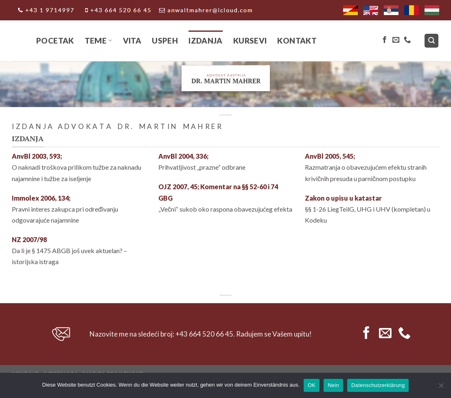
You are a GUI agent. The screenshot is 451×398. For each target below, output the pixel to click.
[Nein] (441, 387)
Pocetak (55, 40)
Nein (333, 385)
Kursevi (250, 40)
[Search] (432, 41)
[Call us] (407, 40)
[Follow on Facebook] (384, 40)
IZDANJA (205, 40)
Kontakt (297, 40)
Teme (98, 40)
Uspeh (165, 40)
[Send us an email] (395, 40)
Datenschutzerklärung (378, 385)
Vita (132, 40)
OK (311, 385)
